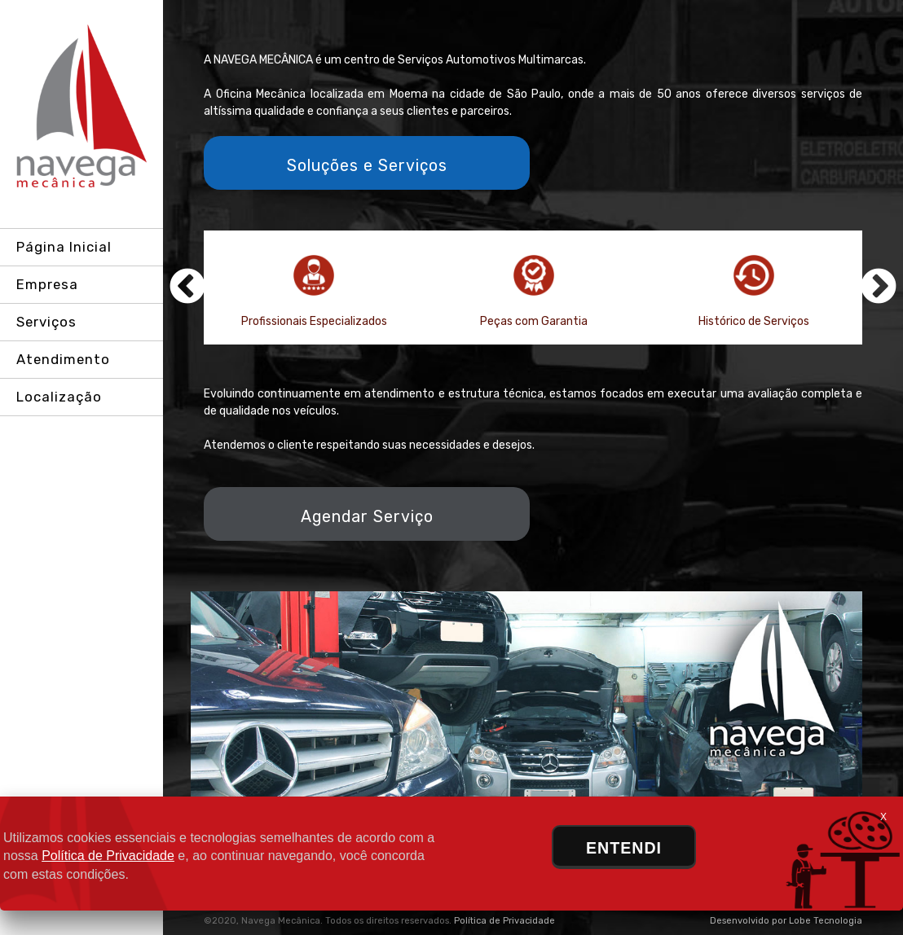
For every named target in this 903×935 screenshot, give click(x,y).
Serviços (46, 322)
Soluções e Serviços (367, 165)
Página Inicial (64, 247)
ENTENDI (624, 848)
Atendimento (63, 359)
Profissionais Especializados (314, 291)
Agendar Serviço (367, 516)
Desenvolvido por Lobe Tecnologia (786, 920)
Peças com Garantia (534, 291)
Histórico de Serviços (753, 291)
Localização (59, 396)
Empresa (47, 284)
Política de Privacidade (504, 920)
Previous (187, 287)
